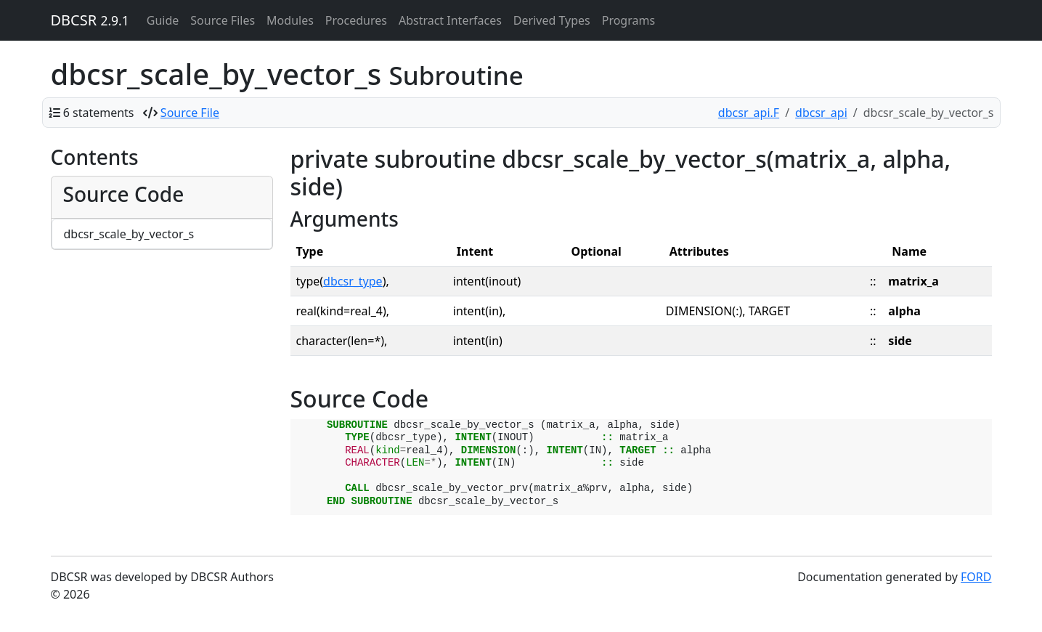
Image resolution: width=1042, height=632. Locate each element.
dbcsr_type (353, 281)
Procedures (356, 20)
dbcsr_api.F (748, 113)
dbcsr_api (821, 113)
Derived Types (551, 20)
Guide (163, 20)
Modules (290, 20)
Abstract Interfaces (450, 20)
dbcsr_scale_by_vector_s (129, 234)
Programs (628, 20)
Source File (189, 113)
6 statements (98, 113)
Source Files (222, 20)
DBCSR (90, 20)
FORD (976, 577)
